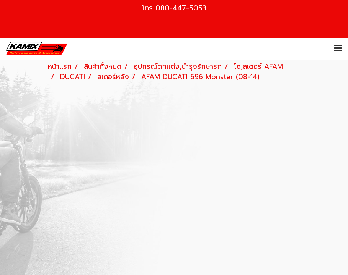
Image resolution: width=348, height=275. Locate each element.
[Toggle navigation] (338, 48)
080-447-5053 (180, 8)
